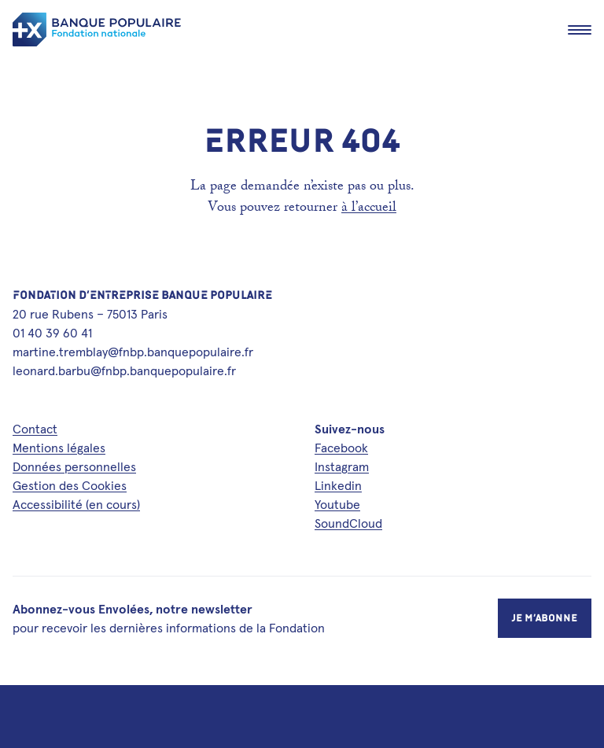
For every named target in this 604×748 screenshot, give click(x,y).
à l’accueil (368, 209)
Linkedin (338, 485)
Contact (35, 429)
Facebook (341, 447)
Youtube (337, 504)
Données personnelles (74, 466)
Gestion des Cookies (70, 485)
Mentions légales (59, 447)
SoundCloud (348, 523)
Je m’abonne (544, 618)
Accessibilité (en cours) (76, 504)
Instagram (342, 466)
